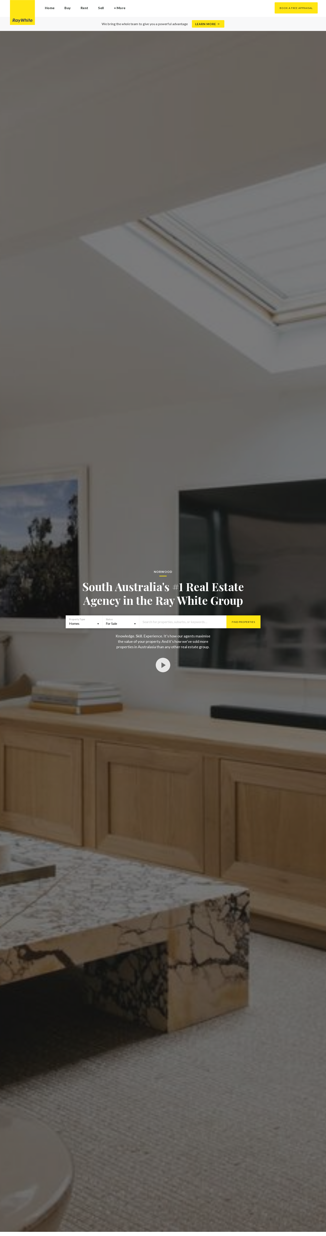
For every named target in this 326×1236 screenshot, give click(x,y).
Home (49, 8)
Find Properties (243, 622)
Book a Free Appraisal (296, 8)
